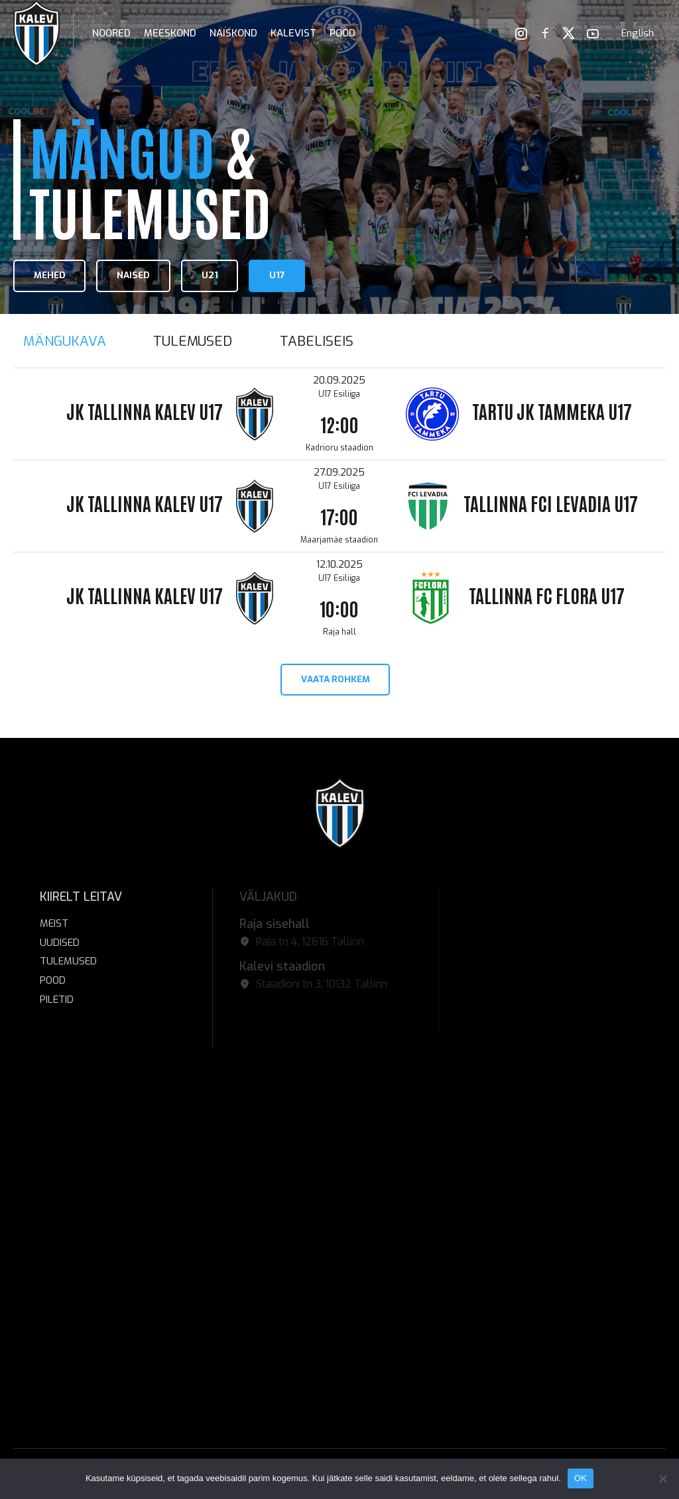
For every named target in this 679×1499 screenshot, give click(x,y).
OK (580, 1478)
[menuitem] (637, 33)
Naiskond (233, 33)
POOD (342, 33)
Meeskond (170, 33)
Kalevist (293, 33)
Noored (111, 33)
